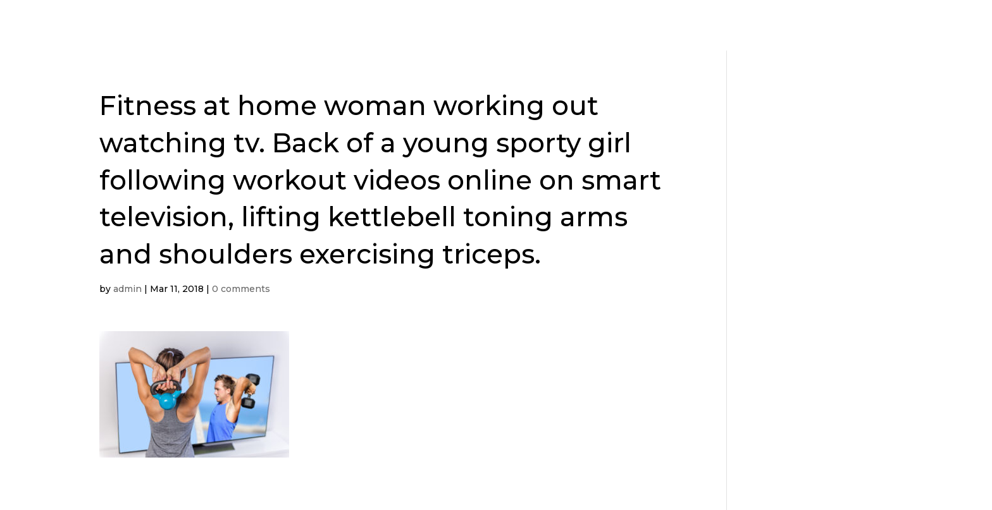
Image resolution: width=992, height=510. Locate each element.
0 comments (241, 288)
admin (127, 288)
